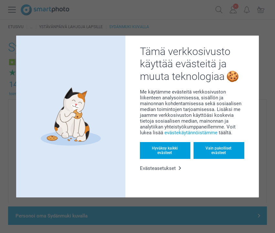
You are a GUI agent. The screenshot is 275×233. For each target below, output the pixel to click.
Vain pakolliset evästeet (218, 150)
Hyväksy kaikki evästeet (165, 150)
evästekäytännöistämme (190, 133)
